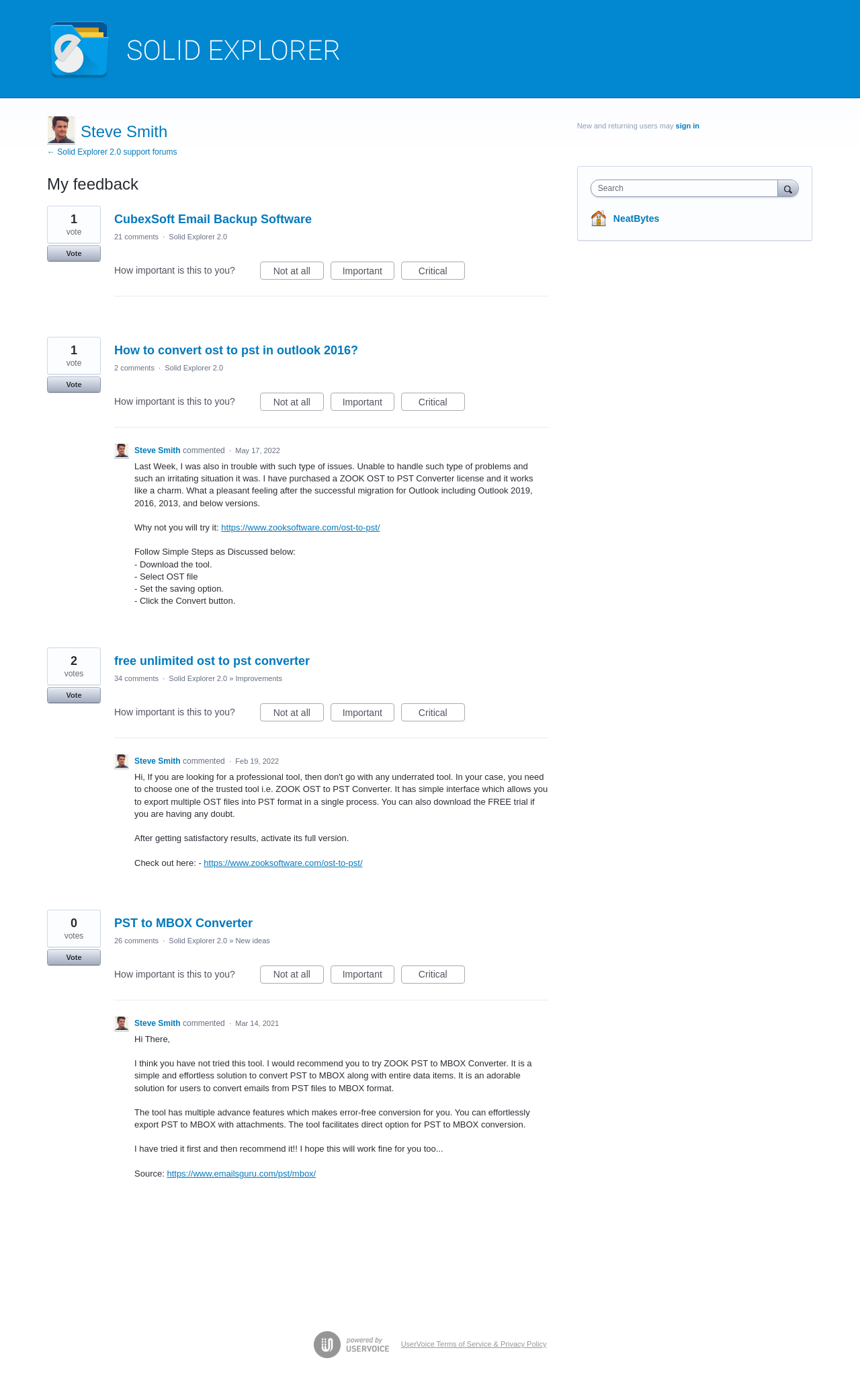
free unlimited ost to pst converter (212, 661)
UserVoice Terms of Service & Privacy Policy (474, 1344)
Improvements (258, 678)
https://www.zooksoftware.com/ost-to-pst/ (300, 527)
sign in (687, 126)
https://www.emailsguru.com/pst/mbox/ (241, 1174)
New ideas (252, 941)
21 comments (136, 237)
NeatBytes (636, 218)
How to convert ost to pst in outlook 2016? (236, 350)
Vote (73, 253)
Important (368, 273)
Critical (442, 273)
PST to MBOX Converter (183, 923)
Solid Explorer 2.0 (198, 237)
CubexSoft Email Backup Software (213, 219)
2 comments (134, 368)
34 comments (136, 678)
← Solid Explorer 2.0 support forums (112, 152)
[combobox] (687, 188)
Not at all (298, 273)
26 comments (136, 941)
